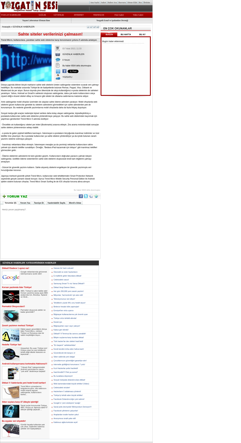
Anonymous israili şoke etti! (65, 418)
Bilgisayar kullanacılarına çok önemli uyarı (71, 314)
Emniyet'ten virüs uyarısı (63, 310)
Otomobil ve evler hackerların (65, 272)
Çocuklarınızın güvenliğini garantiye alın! (70, 361)
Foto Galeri (119, 15)
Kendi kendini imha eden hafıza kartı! (69, 349)
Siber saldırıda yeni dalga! (64, 357)
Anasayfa (6, 27)
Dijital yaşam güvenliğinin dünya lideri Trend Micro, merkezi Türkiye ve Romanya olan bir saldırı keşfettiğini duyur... (34, 332)
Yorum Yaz (25, 203)
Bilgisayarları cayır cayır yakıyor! (67, 326)
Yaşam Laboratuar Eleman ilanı (36, 20)
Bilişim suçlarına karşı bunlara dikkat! (69, 337)
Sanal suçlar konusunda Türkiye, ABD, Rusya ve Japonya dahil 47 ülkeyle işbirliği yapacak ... (34, 407)
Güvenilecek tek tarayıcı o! (64, 353)
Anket (103, 2)
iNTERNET (79, 15)
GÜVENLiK (59, 15)
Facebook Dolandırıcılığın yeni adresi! (69, 399)
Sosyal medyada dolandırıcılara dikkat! (69, 380)
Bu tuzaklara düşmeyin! (63, 376)
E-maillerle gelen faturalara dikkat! (67, 276)
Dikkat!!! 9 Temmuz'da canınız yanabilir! (70, 334)
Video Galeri (138, 15)
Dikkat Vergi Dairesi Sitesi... (65, 287)
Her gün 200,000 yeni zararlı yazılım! (69, 291)
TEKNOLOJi (98, 15)
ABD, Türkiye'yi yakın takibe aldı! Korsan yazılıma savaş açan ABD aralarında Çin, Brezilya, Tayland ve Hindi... (34, 294)
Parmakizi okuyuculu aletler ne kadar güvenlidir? (33, 311)
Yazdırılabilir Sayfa (56, 203)
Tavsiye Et (39, 203)
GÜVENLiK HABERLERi (23, 27)
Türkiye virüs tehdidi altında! (65, 318)
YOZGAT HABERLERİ (11, 15)
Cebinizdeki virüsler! (62, 388)
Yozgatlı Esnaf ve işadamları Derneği (112, 20)
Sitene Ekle (132, 2)
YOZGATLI (67, 77)
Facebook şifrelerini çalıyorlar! (66, 411)
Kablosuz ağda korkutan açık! (66, 422)
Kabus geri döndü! (61, 330)
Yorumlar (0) (10, 203)
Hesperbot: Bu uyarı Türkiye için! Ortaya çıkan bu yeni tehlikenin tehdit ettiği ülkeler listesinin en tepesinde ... (34, 351)
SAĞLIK (42, 15)
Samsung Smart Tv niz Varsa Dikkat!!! (69, 283)
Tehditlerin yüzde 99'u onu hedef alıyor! (70, 303)
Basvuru (122, 2)
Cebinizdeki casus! (61, 280)
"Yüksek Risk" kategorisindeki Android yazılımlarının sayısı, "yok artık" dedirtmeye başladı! (33, 369)
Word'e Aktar (75, 203)
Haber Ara (112, 2)
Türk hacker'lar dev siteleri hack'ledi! (68, 341)
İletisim (146, 2)
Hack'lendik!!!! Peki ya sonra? (66, 372)
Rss (140, 2)
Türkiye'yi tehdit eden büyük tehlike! (68, 395)
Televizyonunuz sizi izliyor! (64, 299)
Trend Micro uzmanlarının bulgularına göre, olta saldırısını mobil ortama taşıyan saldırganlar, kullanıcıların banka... (33, 390)
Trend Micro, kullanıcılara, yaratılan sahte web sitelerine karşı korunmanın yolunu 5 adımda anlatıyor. (49, 40)
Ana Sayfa (94, 2)
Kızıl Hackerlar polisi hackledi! (66, 368)
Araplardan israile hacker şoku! (66, 415)
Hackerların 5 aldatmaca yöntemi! (67, 391)
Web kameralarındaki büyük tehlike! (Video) (71, 384)
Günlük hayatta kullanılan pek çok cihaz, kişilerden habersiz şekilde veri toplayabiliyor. (33, 427)
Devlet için (58, 322)
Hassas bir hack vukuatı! (64, 268)
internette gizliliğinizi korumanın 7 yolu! (69, 364)
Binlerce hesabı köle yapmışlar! (66, 307)
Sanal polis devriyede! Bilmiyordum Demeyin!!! (73, 407)
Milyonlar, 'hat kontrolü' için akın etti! (68, 295)
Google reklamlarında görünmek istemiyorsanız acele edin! (34, 273)
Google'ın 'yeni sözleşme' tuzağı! (67, 403)
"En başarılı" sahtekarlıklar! (65, 345)
